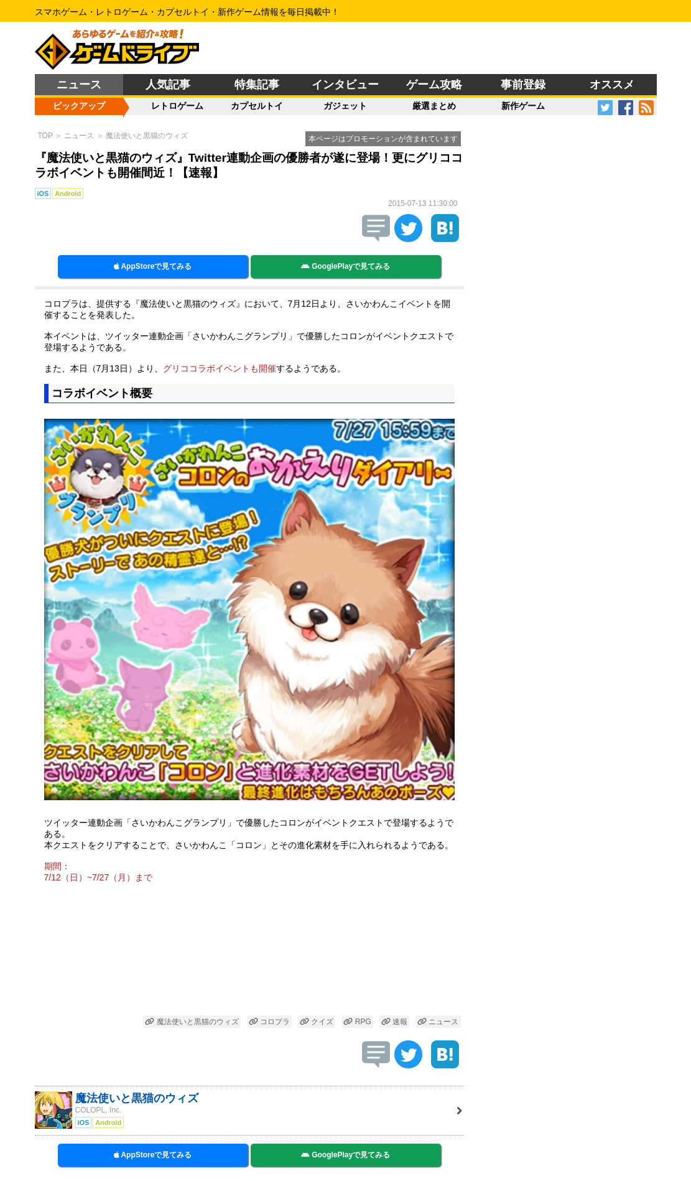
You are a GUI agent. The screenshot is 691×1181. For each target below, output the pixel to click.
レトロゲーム (177, 106)
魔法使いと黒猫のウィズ (147, 135)
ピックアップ (79, 106)
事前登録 (523, 84)
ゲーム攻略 (434, 84)
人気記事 (168, 84)
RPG (357, 1021)
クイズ (316, 1021)
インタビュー (345, 84)
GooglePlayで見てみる (345, 266)
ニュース (79, 84)
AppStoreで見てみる (153, 266)
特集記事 (256, 84)
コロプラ (269, 1021)
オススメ (612, 84)
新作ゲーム (523, 106)
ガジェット (345, 106)
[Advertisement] (249, 951)
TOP (45, 135)
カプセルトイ (257, 106)
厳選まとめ (434, 106)
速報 (394, 1021)
